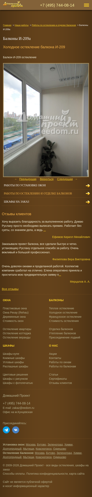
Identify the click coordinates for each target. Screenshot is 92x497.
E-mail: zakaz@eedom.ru (18, 407)
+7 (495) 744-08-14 (57, 5)
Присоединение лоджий (64, 337)
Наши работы (21, 25)
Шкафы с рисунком (15, 378)
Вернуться (47, 179)
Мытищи (28, 448)
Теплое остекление (61, 308)
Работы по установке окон (25, 185)
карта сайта (76, 473)
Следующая (65, 179)
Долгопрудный (12, 448)
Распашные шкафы (15, 366)
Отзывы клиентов (60, 383)
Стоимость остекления (64, 320)
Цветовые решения (15, 374)
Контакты (55, 358)
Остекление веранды (16, 337)
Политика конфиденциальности (47, 473)
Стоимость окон (13, 320)
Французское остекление (65, 316)
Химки (68, 444)
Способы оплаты (14, 473)
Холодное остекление (63, 312)
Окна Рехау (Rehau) (16, 312)
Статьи (53, 374)
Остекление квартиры (17, 329)
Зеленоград (55, 444)
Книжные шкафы (14, 358)
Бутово (41, 444)
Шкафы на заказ (16, 201)
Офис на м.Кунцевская (18, 412)
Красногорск (44, 448)
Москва (31, 444)
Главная (7, 25)
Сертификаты (58, 378)
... (44, 230)
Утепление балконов (62, 333)
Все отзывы (10, 289)
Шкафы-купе (11, 353)
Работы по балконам (62, 366)
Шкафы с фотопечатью (18, 383)
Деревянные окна (14, 316)
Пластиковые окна (15, 308)
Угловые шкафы (13, 362)
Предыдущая (27, 179)
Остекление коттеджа (17, 333)
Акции (53, 353)
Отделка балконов (61, 329)
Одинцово (59, 448)
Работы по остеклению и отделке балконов (54, 25)
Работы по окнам (60, 362)
